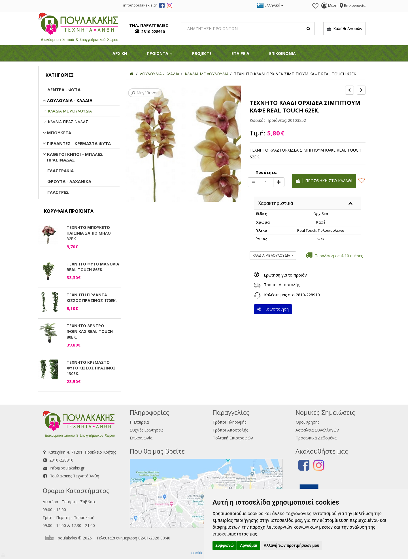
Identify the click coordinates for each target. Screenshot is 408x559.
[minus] (253, 182)
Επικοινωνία (141, 438)
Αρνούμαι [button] (248, 545)
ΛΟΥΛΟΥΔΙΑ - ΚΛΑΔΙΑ (69, 100)
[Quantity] (266, 182)
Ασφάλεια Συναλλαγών (317, 430)
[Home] (131, 73)
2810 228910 (153, 31)
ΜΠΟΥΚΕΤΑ (59, 132)
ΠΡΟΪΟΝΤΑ (159, 53)
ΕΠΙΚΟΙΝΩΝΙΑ (282, 53)
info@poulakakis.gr (67, 468)
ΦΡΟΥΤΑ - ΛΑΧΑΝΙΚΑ (69, 181)
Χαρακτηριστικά (275, 203)
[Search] (248, 28)
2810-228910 (308, 294)
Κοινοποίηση (273, 309)
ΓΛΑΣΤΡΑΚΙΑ (60, 170)
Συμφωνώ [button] (224, 545)
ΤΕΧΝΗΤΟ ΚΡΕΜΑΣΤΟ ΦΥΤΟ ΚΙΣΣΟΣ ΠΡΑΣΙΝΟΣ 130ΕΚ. (91, 368)
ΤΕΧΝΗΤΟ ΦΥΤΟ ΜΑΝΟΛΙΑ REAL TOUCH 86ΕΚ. (93, 266)
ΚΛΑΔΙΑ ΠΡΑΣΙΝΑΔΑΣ (68, 121)
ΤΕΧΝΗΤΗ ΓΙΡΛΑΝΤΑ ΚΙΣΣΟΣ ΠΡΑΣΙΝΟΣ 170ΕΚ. (92, 297)
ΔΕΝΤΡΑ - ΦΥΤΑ (63, 89)
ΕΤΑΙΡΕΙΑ (240, 53)
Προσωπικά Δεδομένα (316, 438)
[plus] (278, 182)
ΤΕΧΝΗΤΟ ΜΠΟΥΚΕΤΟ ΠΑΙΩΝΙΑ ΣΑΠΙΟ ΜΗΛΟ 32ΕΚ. (89, 233)
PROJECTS (202, 53)
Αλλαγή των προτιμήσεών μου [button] (291, 545)
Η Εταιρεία (139, 422)
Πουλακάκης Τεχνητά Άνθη (74, 476)
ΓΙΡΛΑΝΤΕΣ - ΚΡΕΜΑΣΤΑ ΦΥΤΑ (79, 143)
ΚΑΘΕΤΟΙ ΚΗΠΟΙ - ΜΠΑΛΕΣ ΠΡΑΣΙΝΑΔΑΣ (75, 157)
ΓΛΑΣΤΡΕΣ (58, 192)
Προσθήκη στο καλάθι (324, 180)
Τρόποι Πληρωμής (229, 422)
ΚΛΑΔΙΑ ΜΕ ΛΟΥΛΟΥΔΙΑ (70, 111)
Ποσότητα (266, 172)
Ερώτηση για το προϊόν (285, 275)
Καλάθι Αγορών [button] (344, 28)
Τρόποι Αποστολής (281, 284)
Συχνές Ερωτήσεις (146, 430)
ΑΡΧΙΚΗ (119, 53)
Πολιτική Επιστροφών (232, 438)
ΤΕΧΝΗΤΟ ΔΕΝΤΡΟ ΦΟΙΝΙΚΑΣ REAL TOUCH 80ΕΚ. (90, 331)
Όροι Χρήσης (307, 422)
